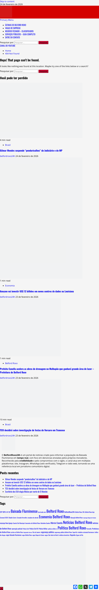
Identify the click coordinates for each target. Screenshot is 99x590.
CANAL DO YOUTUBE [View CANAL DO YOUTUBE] (7, 45)
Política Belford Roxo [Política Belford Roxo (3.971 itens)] (72, 527)
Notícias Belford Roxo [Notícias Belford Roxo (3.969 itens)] (77, 522)
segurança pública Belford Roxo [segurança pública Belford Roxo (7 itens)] (63, 532)
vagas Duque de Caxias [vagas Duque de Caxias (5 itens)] (38, 535)
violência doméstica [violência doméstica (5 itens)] (64, 535)
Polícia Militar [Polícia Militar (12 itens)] (43, 528)
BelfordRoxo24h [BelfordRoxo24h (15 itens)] (69, 512)
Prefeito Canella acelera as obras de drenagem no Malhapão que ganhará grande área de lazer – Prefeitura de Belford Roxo (50, 485)
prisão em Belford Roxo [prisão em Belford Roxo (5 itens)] (17, 532)
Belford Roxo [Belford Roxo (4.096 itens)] (55, 511)
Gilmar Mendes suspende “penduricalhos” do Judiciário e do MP (31, 150)
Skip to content (7, 1)
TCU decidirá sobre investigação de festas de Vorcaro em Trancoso (32, 430)
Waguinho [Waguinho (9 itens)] (73, 535)
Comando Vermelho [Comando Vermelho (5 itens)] (22, 518)
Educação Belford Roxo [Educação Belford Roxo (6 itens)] (77, 517)
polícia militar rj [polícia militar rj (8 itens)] (52, 528)
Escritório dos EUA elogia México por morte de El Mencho (26, 491)
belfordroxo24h (8, 156)
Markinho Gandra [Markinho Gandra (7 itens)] (45, 523)
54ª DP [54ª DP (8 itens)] (8, 512)
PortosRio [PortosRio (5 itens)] (89, 529)
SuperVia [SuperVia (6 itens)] (74, 532)
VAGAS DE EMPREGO (12, 28)
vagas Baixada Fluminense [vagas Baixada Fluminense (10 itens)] (14, 535)
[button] (7, 20)
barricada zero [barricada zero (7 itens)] (42, 512)
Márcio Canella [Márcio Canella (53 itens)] (56, 523)
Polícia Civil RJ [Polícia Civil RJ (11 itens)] (34, 528)
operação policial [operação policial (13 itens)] (17, 528)
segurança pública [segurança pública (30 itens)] (47, 532)
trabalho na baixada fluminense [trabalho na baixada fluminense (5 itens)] (86, 532)
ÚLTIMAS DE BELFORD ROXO (15, 25)
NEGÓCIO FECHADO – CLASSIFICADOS (19, 31)
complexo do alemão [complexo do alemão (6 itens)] (32, 517)
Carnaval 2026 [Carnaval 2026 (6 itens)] (4, 517)
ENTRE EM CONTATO (12, 37)
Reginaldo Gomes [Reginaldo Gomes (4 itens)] (27, 532)
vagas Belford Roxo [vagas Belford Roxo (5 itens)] (27, 535)
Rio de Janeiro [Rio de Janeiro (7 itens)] (36, 532)
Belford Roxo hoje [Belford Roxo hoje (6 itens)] (89, 512)
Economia (10, 285)
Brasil (7, 145)
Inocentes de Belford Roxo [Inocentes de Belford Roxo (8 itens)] (32, 523)
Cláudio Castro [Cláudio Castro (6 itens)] (12, 517)
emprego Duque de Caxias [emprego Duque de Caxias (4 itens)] (89, 518)
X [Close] (1, 588)
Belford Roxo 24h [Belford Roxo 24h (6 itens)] (79, 512)
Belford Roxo (11, 363)
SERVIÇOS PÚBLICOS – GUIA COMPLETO (20, 34)
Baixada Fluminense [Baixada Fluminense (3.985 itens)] (24, 511)
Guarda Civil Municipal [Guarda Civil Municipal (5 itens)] (19, 523)
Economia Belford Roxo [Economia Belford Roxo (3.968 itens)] (54, 516)
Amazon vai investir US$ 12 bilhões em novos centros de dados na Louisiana (37, 291)
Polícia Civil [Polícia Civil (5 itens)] (26, 529)
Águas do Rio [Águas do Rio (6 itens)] (79, 535)
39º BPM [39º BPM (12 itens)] (3, 512)
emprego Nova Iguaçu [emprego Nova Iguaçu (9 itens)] (6, 523)
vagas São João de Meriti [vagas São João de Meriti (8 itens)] (52, 535)
